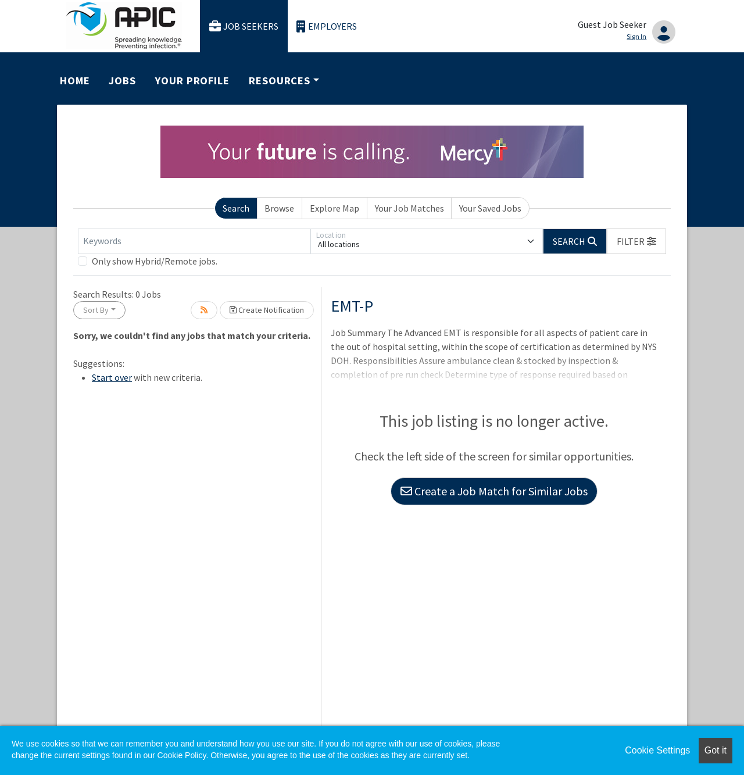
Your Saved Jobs (490, 208)
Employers (326, 26)
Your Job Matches (409, 208)
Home (75, 80)
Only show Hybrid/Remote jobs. (154, 261)
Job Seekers (244, 26)
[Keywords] (194, 241)
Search (236, 208)
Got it (715, 750)
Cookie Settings (657, 750)
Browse (279, 208)
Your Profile (192, 80)
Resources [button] (279, 80)
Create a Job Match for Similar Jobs (494, 491)
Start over (112, 377)
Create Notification (267, 310)
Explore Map (334, 208)
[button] (636, 241)
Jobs (122, 80)
